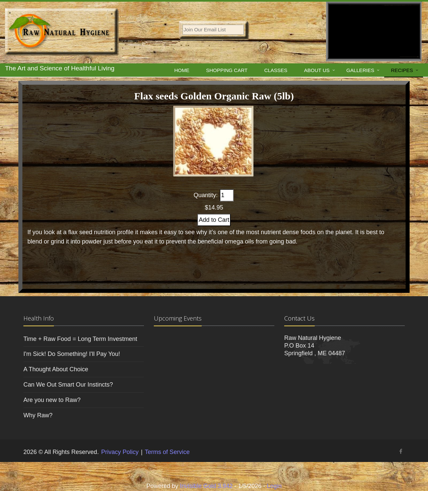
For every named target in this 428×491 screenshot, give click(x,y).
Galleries (360, 70)
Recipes (402, 70)
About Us (316, 70)
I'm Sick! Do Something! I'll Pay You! (71, 354)
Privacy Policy (119, 452)
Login (274, 486)
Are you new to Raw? (52, 400)
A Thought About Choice (55, 369)
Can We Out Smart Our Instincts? (68, 384)
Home (181, 70)
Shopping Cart (226, 70)
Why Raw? (37, 415)
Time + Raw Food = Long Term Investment (80, 339)
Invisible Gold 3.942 (207, 486)
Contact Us (299, 318)
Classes (275, 70)
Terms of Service (167, 452)
